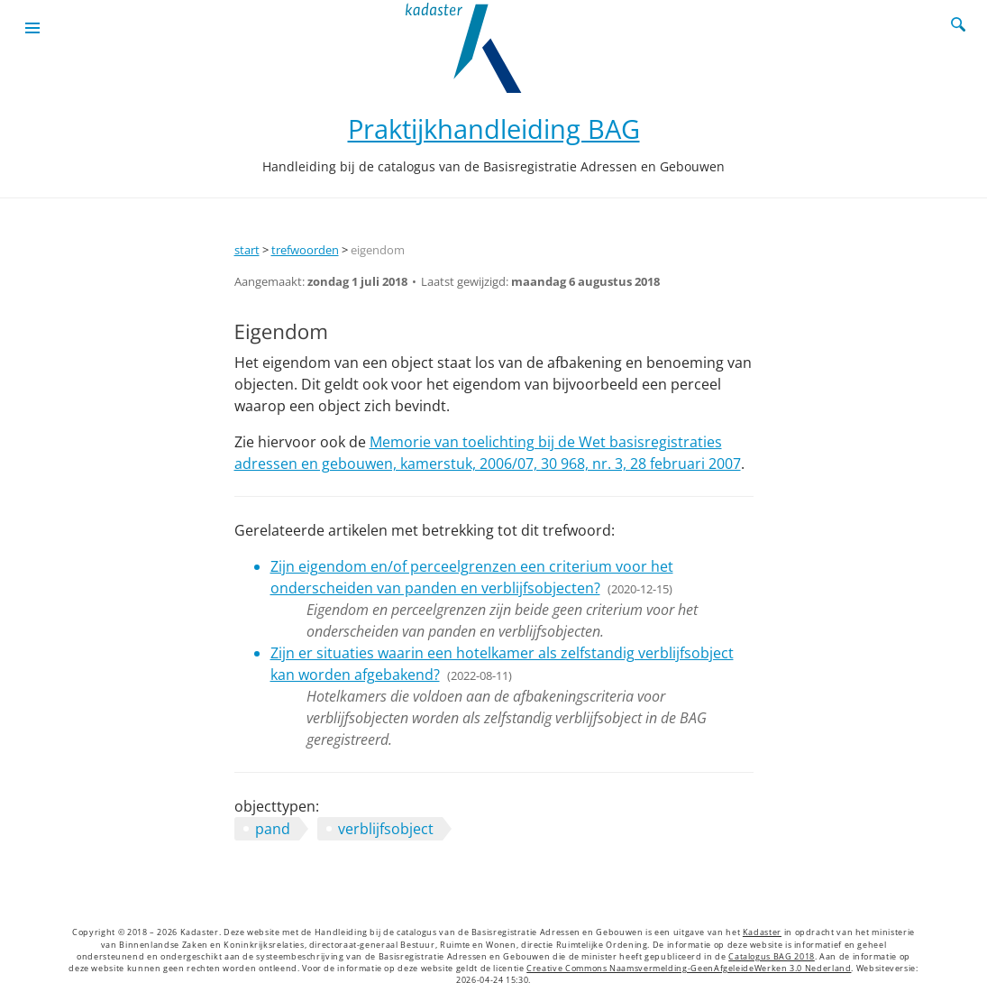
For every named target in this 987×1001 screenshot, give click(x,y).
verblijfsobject (386, 829)
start (247, 250)
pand (272, 829)
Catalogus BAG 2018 (771, 956)
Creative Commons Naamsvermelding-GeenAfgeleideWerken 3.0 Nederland (688, 968)
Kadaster (762, 932)
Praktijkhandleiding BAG (494, 128)
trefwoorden (305, 250)
